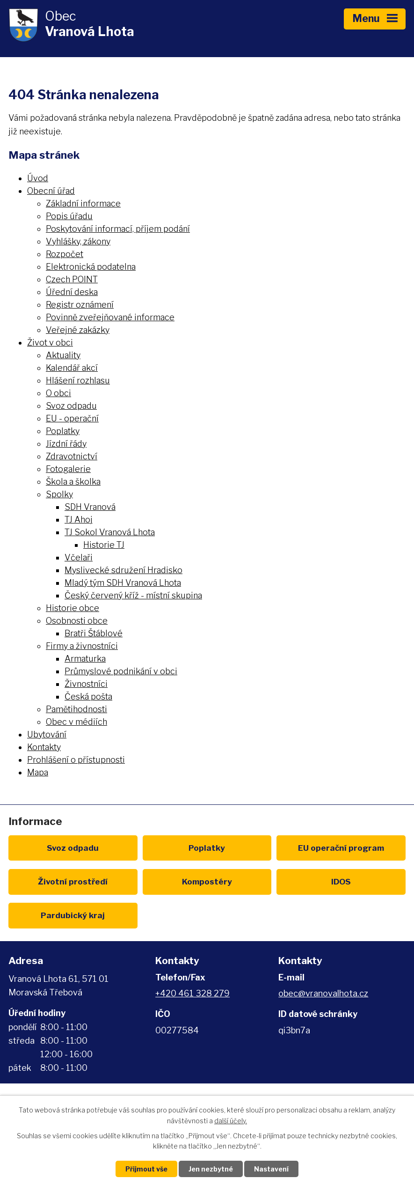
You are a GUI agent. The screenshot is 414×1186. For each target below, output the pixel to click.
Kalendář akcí (72, 368)
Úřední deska (72, 292)
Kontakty (44, 747)
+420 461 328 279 (192, 993)
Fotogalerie (68, 469)
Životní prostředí (73, 881)
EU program (341, 848)
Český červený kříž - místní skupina (133, 595)
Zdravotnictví (71, 456)
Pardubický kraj (73, 915)
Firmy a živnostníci (82, 646)
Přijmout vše (146, 1169)
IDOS (341, 881)
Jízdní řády (66, 444)
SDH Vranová (90, 507)
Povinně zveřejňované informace (110, 317)
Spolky (59, 494)
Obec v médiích (76, 722)
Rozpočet (64, 254)
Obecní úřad (51, 191)
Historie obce (72, 608)
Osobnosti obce (77, 621)
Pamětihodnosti (76, 709)
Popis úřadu (69, 216)
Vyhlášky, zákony (78, 241)
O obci (58, 393)
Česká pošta (88, 696)
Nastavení (271, 1169)
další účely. (230, 1121)
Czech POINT (72, 279)
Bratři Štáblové (94, 633)
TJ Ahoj (79, 519)
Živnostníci (86, 684)
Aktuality (63, 355)
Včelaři (79, 557)
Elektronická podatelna (91, 267)
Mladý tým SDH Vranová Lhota (123, 583)
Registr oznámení (80, 304)
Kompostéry (207, 881)
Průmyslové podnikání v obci (121, 671)
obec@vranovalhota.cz (323, 993)
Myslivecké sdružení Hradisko (123, 570)
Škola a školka (73, 481)
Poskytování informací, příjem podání (118, 229)
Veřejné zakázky (77, 330)
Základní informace (83, 203)
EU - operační (72, 418)
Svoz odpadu (71, 406)
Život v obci (50, 342)
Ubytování (46, 734)
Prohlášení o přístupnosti (76, 760)
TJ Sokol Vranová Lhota (110, 532)
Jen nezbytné (211, 1169)
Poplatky (63, 431)
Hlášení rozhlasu (78, 380)
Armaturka (85, 658)
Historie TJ (103, 545)
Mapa (37, 772)
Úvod (37, 178)
